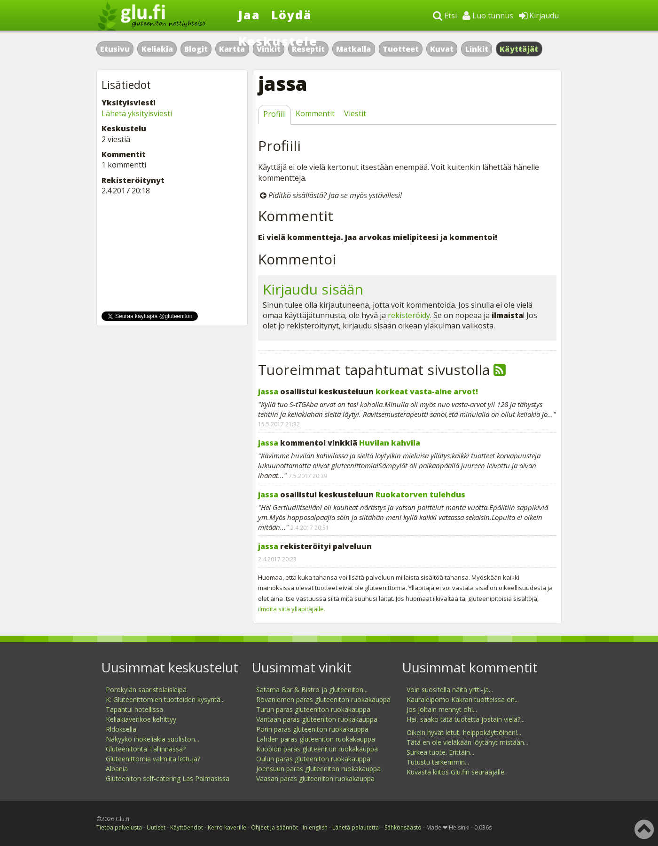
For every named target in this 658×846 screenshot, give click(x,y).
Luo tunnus (487, 15)
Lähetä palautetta (355, 827)
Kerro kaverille (227, 827)
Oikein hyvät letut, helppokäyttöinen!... (464, 732)
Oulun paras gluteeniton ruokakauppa (313, 758)
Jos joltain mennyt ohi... (442, 709)
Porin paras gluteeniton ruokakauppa (312, 729)
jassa (268, 391)
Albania (117, 768)
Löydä (291, 15)
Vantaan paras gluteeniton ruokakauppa (316, 719)
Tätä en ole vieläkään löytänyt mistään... (467, 742)
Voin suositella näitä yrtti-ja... (450, 689)
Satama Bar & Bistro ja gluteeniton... (312, 689)
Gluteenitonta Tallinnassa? (146, 748)
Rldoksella (121, 729)
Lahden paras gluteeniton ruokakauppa (315, 738)
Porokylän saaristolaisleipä (146, 689)
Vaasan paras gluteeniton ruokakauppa (315, 778)
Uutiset (156, 827)
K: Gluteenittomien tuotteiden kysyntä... (165, 699)
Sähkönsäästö (403, 827)
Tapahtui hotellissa (134, 709)
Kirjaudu (539, 15)
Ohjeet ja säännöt (274, 827)
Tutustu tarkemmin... (438, 762)
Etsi (445, 15)
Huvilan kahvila (389, 443)
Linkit (476, 49)
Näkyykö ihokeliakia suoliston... (152, 738)
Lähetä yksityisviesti (137, 113)
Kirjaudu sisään (313, 289)
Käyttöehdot (186, 827)
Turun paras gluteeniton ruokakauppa (313, 709)
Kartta (232, 49)
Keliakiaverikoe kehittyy (141, 719)
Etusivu (115, 49)
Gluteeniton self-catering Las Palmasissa (167, 778)
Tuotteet (401, 49)
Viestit (355, 113)
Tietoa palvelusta (119, 827)
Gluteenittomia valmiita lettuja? (153, 758)
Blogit (196, 49)
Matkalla (353, 49)
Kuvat (442, 49)
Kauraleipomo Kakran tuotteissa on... (463, 699)
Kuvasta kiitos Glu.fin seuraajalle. (456, 771)
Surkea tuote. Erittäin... (440, 752)
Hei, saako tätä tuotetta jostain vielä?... (466, 719)
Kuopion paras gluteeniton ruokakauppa (317, 748)
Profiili (274, 114)
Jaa (249, 15)
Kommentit (315, 113)
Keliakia (157, 49)
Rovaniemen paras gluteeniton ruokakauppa (323, 699)
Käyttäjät (519, 49)
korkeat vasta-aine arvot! (427, 391)
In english (315, 827)
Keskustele (278, 41)
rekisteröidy (409, 315)
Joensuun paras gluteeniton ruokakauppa (318, 768)
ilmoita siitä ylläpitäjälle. (291, 609)
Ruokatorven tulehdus (420, 494)
